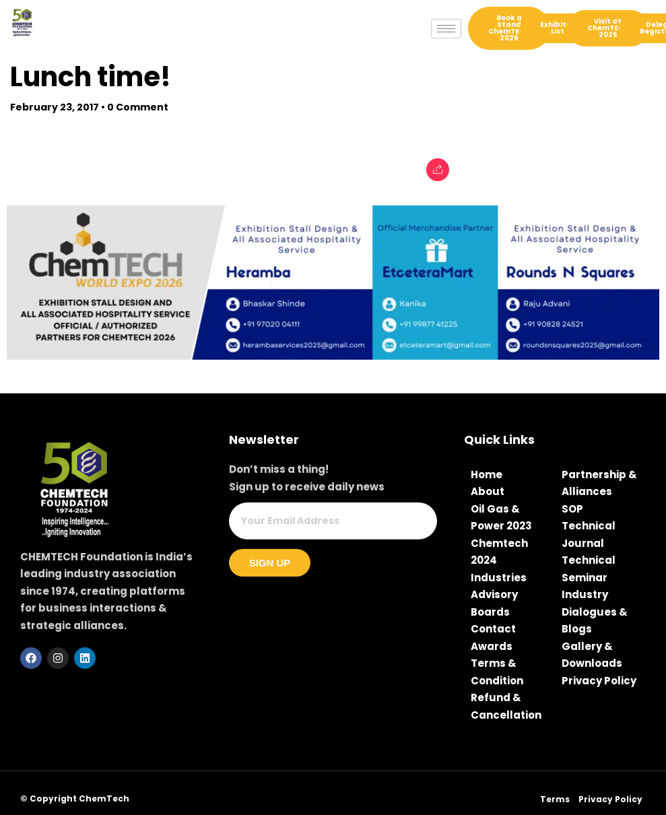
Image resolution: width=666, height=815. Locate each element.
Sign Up (270, 562)
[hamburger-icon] (446, 28)
